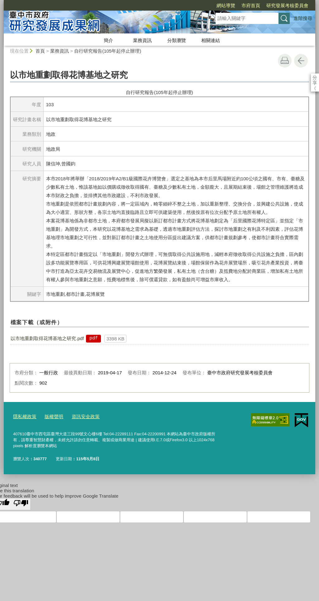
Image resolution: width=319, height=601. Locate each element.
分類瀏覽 (176, 40)
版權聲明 (49, 416)
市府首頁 (215, 5)
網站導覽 (190, 5)
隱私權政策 (23, 416)
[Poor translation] (21, 502)
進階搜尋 (302, 18)
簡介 (108, 40)
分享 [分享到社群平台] (314, 77)
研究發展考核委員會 (252, 5)
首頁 (40, 51)
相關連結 (210, 40)
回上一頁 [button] (301, 61)
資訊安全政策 (78, 416)
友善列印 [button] (285, 61)
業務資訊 (142, 40)
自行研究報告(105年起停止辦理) (107, 51)
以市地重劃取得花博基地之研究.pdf (47, 338)
